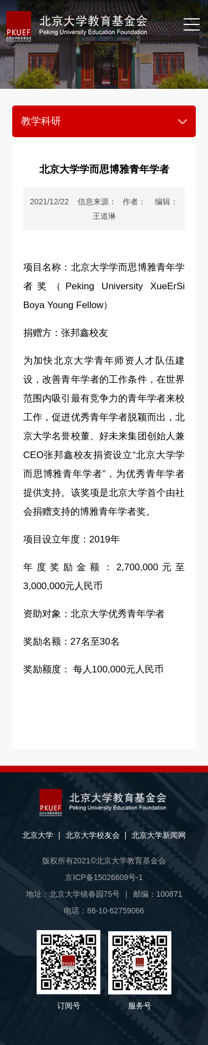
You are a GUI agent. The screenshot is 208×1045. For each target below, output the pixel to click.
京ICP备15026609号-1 (104, 877)
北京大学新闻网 (158, 835)
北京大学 (37, 835)
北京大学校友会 (92, 835)
